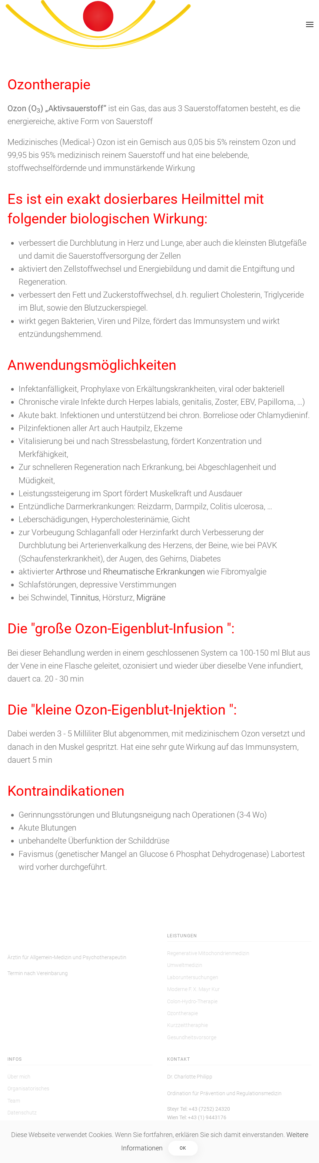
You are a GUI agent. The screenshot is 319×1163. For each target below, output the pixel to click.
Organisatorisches (28, 1088)
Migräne (150, 597)
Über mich (18, 1077)
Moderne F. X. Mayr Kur (193, 989)
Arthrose (71, 571)
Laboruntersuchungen (192, 977)
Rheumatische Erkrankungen (154, 571)
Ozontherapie (182, 1013)
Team (13, 1101)
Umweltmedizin (184, 965)
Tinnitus (84, 597)
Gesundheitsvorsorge (191, 1037)
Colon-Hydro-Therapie (192, 1001)
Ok (183, 1148)
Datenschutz (22, 1113)
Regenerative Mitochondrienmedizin (208, 953)
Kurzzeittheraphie (187, 1025)
